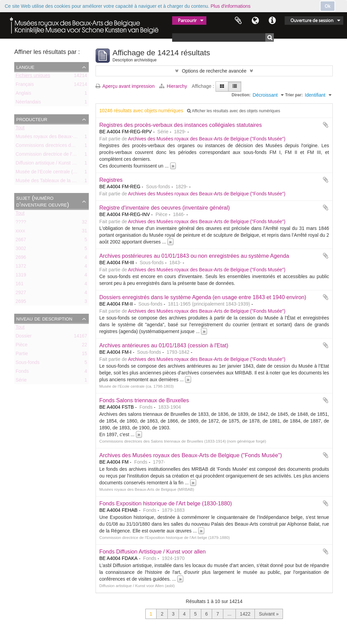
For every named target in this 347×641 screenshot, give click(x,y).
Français (25, 85)
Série (21, 381)
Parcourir (187, 20)
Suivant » (269, 614)
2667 (21, 241)
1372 (21, 267)
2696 (21, 258)
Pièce (21, 346)
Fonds (22, 372)
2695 (21, 302)
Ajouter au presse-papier (325, 124)
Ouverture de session (311, 20)
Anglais (23, 94)
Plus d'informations (231, 6)
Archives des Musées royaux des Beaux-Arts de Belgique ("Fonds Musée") (206, 138)
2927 (21, 293)
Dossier (24, 337)
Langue (255, 20)
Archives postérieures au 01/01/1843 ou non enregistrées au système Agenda (194, 256)
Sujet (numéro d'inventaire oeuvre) (42, 201)
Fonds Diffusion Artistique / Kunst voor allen (152, 551)
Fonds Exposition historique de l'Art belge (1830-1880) (165, 503)
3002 (21, 249)
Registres (111, 180)
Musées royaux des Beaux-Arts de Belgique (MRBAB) (72, 137)
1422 (245, 614)
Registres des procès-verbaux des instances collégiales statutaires (180, 125)
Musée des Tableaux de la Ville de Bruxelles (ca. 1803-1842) (79, 181)
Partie (22, 354)
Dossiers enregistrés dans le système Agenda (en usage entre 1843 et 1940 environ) (202, 297)
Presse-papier (238, 20)
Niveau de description (44, 318)
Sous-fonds (28, 363)
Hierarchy (173, 86)
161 (19, 285)
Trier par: (294, 95)
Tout (20, 129)
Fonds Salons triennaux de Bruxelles (144, 400)
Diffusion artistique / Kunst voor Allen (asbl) (61, 164)
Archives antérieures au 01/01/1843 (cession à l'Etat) (163, 345)
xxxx (20, 232)
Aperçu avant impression (125, 86)
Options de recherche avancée (214, 71)
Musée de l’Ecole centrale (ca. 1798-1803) (60, 173)
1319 (21, 276)
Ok (327, 6)
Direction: (241, 95)
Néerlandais (28, 103)
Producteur (31, 119)
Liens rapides (272, 20)
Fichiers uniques (33, 76)
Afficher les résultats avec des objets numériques (233, 111)
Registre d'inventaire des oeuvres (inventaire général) (164, 208)
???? (21, 223)
